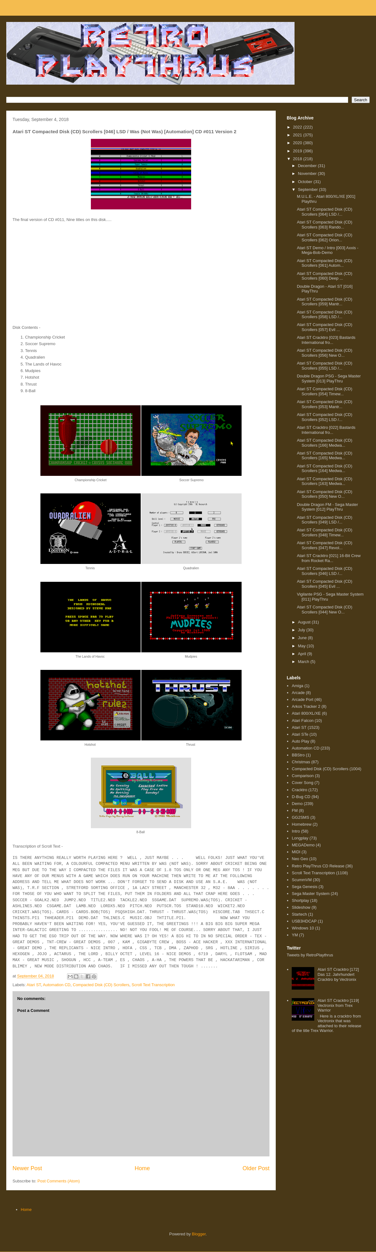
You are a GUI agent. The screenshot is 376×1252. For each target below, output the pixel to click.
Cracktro (299, 789)
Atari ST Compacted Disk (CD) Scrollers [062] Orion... (324, 237)
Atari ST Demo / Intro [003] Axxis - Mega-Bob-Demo (327, 250)
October (306, 181)
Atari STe (300, 734)
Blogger (199, 1234)
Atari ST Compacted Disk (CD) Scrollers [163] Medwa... (324, 481)
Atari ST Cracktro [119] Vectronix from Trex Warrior (338, 1005)
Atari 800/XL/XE (306, 713)
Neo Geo (300, 858)
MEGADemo (303, 845)
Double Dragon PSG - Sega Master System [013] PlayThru (329, 378)
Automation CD (56, 984)
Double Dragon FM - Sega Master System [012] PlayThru (327, 507)
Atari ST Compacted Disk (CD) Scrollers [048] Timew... (324, 532)
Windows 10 (303, 928)
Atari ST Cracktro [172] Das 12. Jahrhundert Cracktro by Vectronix (338, 974)
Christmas (301, 762)
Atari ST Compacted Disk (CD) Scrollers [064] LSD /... (324, 212)
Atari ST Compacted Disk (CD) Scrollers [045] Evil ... (324, 584)
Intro (296, 831)
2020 (298, 142)
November (308, 173)
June (303, 637)
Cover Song (302, 782)
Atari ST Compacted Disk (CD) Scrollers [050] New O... (324, 494)
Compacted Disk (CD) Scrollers (101, 984)
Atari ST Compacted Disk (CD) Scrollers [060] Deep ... (324, 276)
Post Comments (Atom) (59, 1181)
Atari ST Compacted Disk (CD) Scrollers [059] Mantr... (324, 302)
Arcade (298, 692)
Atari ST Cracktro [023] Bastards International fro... (326, 340)
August (305, 622)
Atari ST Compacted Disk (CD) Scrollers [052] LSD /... (324, 417)
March (304, 661)
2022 (298, 127)
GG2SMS (300, 817)
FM (295, 810)
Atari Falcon (302, 720)
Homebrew (301, 824)
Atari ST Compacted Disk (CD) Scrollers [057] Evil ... (324, 327)
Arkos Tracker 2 (306, 706)
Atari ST (34, 984)
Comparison (303, 775)
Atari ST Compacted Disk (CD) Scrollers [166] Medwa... (324, 443)
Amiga (297, 685)
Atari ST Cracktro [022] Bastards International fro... (326, 430)
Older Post (256, 1168)
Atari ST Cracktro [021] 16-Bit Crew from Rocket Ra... (329, 558)
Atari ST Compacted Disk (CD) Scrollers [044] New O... (324, 609)
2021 (298, 135)
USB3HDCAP (304, 921)
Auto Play (300, 741)
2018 (298, 158)
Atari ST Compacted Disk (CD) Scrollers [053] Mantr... (324, 404)
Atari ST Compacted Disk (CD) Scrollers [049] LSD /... (324, 520)
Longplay (300, 838)
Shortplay (300, 900)
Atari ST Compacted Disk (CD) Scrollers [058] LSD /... (324, 314)
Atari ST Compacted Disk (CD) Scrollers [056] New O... (324, 353)
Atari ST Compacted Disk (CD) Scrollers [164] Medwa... (324, 468)
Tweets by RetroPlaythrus (310, 955)
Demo (297, 803)
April (302, 653)
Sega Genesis (304, 886)
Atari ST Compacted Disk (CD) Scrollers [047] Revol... (324, 545)
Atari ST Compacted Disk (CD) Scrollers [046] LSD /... (324, 571)
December (308, 165)
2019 (298, 151)
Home (142, 1168)
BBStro (298, 755)
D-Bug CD (301, 796)
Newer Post (27, 1168)
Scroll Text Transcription (153, 984)
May (302, 646)
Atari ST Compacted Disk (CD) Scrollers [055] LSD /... (324, 366)
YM (295, 935)
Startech (299, 914)
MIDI (296, 852)
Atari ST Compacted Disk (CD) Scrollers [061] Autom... (324, 263)
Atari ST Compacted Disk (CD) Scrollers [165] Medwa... (324, 455)
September (308, 189)
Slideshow (301, 907)
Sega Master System (311, 893)
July (302, 630)
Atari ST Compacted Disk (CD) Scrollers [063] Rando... (324, 224)
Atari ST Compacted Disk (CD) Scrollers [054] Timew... (324, 391)
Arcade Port (302, 699)
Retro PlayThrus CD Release (318, 866)
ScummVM (302, 879)
